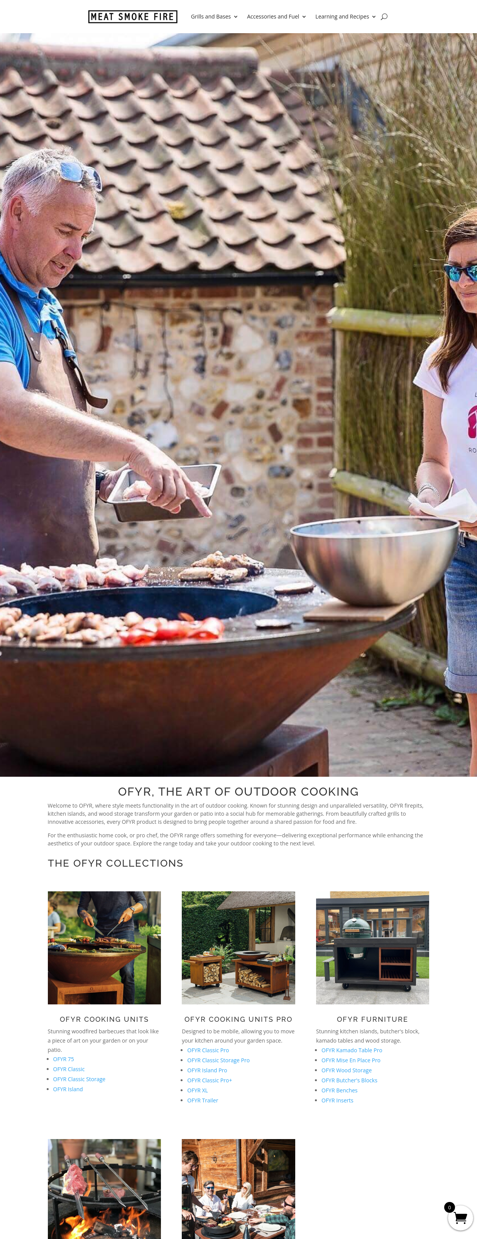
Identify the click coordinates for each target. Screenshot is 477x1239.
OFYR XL (197, 1090)
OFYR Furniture (372, 1019)
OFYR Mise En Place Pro (351, 1060)
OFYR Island (68, 1089)
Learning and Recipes (342, 16)
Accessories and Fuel (273, 16)
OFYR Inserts (337, 1100)
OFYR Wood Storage (346, 1070)
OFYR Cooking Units (104, 1019)
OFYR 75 (63, 1059)
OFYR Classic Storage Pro (218, 1060)
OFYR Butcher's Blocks (349, 1080)
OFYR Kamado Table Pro (351, 1050)
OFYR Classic (69, 1069)
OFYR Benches (339, 1090)
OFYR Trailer (202, 1100)
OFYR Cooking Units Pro (238, 1019)
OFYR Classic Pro (208, 1050)
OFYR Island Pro (207, 1070)
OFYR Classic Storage (79, 1079)
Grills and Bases (211, 16)
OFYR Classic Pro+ (209, 1080)
